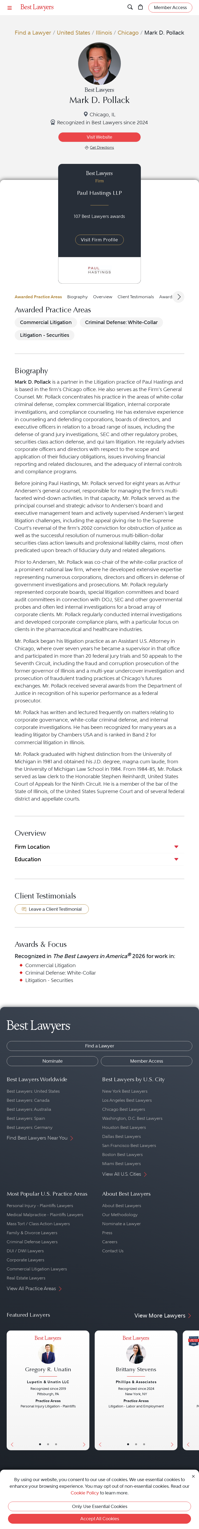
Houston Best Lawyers (124, 1127)
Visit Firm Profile (99, 239)
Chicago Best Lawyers (123, 1109)
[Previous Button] (11, 1390)
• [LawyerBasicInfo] (40, 1444)
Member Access (146, 1061)
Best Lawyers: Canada (28, 1100)
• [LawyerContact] (56, 1444)
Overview (102, 296)
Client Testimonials (136, 296)
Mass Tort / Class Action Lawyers (38, 1223)
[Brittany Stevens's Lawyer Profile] (136, 1357)
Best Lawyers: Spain (26, 1118)
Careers (109, 1241)
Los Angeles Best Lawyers (127, 1100)
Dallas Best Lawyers (121, 1136)
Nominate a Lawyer (121, 1223)
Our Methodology (120, 1214)
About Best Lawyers (121, 1205)
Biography (77, 296)
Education (28, 859)
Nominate (52, 1061)
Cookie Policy (85, 1492)
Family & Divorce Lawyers (32, 1232)
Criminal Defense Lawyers (32, 1241)
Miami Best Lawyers (121, 1163)
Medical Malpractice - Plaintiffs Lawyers (45, 1214)
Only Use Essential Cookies (99, 1506)
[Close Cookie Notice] (193, 1475)
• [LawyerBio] (48, 1444)
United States (73, 32)
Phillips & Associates (136, 1381)
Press (107, 1232)
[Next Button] (85, 1390)
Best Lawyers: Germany (30, 1127)
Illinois (104, 32)
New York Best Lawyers (125, 1091)
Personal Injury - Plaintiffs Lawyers (40, 1205)
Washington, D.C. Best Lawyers (132, 1118)
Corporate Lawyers (25, 1259)
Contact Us (113, 1250)
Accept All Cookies (99, 1518)
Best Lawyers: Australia (29, 1109)
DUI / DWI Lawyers (25, 1250)
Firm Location (32, 846)
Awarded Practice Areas (38, 296)
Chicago (128, 32)
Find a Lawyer (33, 32)
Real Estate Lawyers (26, 1278)
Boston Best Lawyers (122, 1154)
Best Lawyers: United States (33, 1091)
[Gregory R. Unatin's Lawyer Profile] (48, 1357)
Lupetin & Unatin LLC (48, 1381)
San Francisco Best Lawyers (129, 1145)
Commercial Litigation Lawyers (37, 1268)
